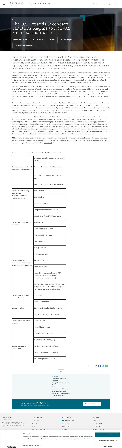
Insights (14, 19)
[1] (53, 142)
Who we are (36, 420)
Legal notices (97, 420)
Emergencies (69, 420)
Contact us (66, 426)
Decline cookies (107, 443)
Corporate (55, 380)
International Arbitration (60, 389)
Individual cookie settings (31, 443)
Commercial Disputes (59, 378)
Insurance (55, 387)
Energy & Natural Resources (61, 383)
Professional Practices (59, 391)
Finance (54, 385)
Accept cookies (107, 432)
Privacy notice (98, 423)
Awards (35, 423)
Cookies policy (98, 426)
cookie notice (43, 436)
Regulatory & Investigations (61, 393)
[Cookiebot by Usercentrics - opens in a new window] (11, 444)
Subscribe (65, 423)
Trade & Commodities (59, 395)
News (34, 426)
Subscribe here (90, 404)
